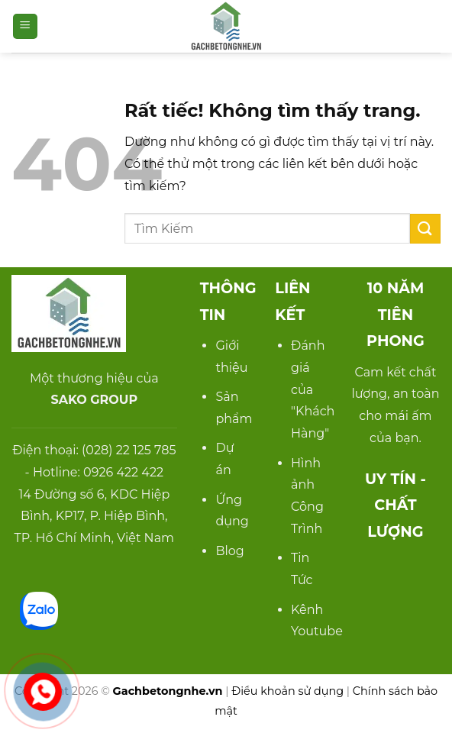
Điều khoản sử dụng (287, 691)
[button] (25, 26)
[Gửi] (425, 229)
